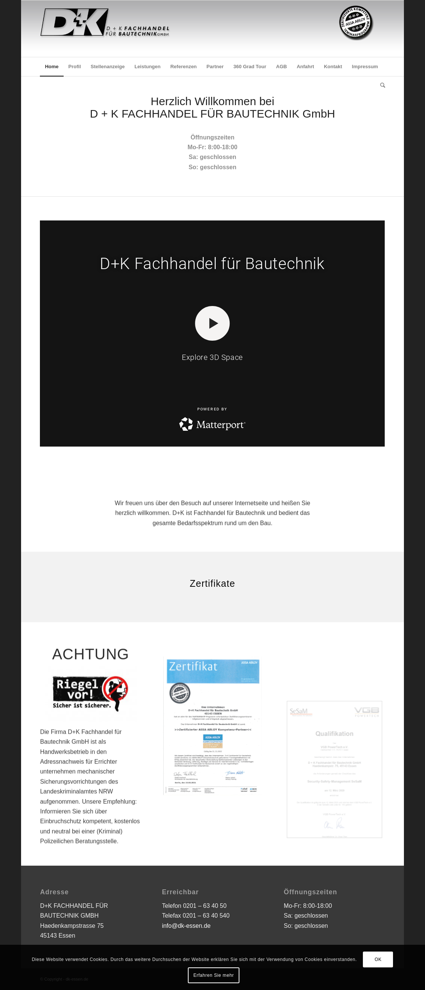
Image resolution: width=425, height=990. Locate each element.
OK (378, 959)
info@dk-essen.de (186, 926)
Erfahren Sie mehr (213, 975)
